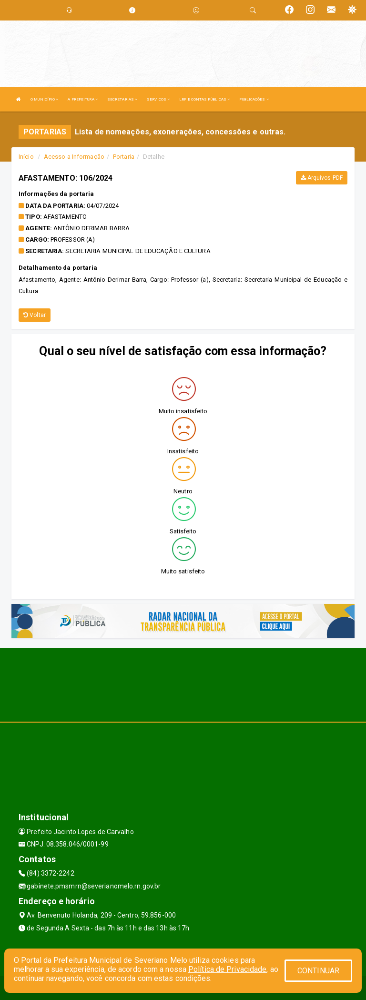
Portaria (123, 156)
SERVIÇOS (158, 99)
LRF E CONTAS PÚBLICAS (204, 99)
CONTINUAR (318, 970)
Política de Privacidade (227, 969)
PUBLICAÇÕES (253, 99)
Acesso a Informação (74, 156)
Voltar (34, 315)
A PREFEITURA (82, 99)
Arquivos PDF (322, 177)
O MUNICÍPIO (44, 99)
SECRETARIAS (122, 99)
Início (26, 156)
